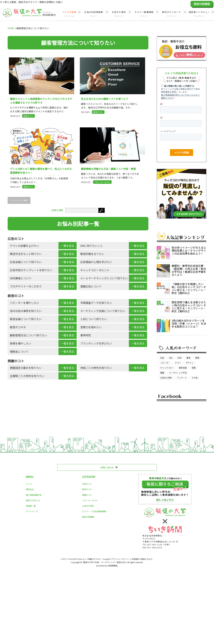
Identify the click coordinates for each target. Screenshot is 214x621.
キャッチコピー (167, 367)
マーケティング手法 (178, 372)
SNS (171, 357)
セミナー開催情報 (144, 14)
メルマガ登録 (69, 14)
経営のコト (28, 115)
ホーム (29, 483)
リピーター (165, 362)
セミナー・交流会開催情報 (94, 511)
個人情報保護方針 (34, 494)
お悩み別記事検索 (93, 14)
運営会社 (30, 489)
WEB (179, 357)
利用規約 (135, 559)
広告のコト (87, 483)
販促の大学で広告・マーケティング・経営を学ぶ (105, 562)
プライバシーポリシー (120, 559)
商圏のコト (87, 494)
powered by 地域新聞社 (107, 565)
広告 (162, 357)
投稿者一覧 (31, 505)
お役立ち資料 (119, 14)
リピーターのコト (102, 182)
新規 (197, 357)
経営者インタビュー (199, 14)
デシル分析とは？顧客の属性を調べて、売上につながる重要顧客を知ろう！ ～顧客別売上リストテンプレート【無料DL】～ (41, 171)
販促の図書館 (88, 516)
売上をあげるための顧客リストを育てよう (104, 99)
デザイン (190, 362)
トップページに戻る (19, 200)
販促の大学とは (33, 500)
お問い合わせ (107, 467)
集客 (188, 357)
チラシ (178, 362)
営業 (194, 367)
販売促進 (183, 367)
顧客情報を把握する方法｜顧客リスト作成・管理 (108, 169)
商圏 (162, 372)
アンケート (182, 377)
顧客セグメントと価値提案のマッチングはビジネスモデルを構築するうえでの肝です (41, 100)
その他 (195, 377)
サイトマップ (32, 511)
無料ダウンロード (171, 14)
